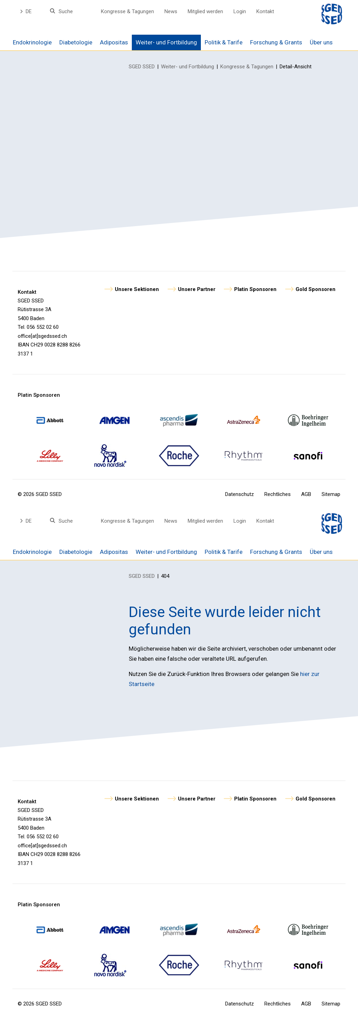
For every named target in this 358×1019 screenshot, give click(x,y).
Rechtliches (277, 494)
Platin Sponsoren (255, 289)
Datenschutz (239, 494)
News (170, 11)
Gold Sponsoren (315, 289)
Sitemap (331, 494)
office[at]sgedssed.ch (42, 336)
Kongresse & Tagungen (127, 11)
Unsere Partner (196, 289)
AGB (306, 494)
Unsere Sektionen (137, 289)
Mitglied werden (205, 11)
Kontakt (265, 11)
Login (239, 11)
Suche (66, 11)
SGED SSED (142, 66)
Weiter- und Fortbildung (187, 66)
